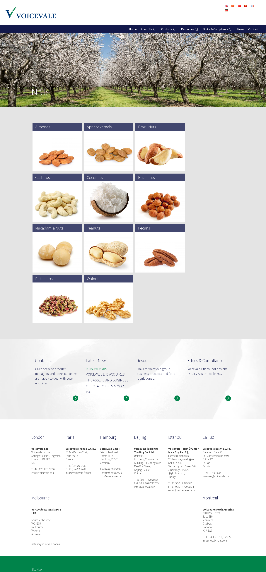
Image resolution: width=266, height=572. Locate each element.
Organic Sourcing (123, 550)
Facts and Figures (82, 533)
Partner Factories (82, 541)
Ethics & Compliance (215, 29)
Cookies (62, 566)
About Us (146, 29)
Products (166, 29)
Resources (187, 29)
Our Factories (80, 537)
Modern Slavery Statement (85, 566)
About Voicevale (82, 528)
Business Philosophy (165, 528)
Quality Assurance (164, 541)
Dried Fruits (119, 533)
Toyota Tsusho (80, 546)
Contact (253, 29)
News (240, 29)
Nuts (115, 528)
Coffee (117, 546)
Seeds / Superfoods (125, 537)
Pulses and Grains (123, 541)
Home (133, 29)
